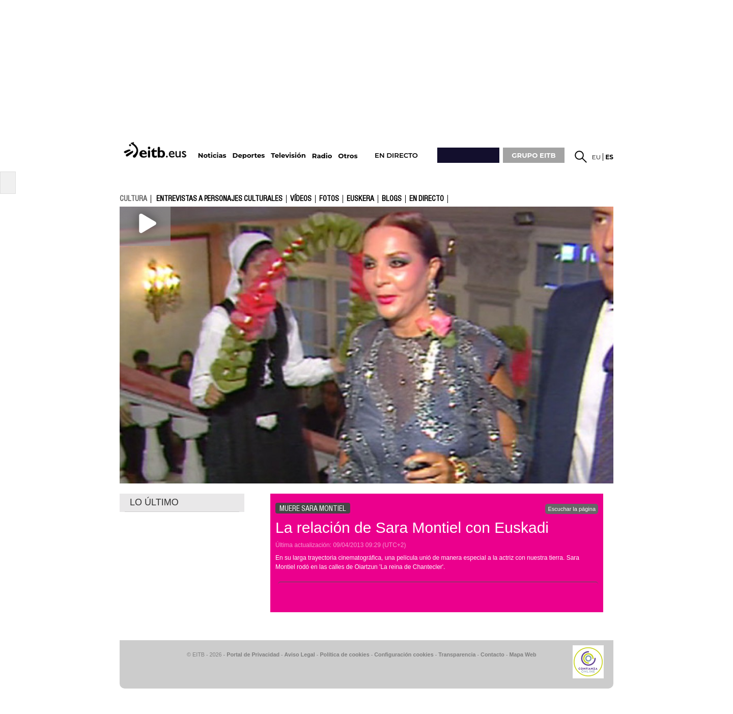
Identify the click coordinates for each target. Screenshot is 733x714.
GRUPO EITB (533, 155)
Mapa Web (522, 654)
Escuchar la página (572, 509)
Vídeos (301, 199)
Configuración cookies (403, 654)
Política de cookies (344, 654)
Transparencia (456, 654)
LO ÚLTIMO (154, 502)
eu (596, 157)
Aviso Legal (300, 654)
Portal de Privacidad (253, 654)
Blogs (392, 199)
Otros (347, 156)
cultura (133, 198)
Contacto (492, 654)
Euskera (360, 199)
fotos (329, 199)
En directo (426, 199)
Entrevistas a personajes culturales (219, 199)
